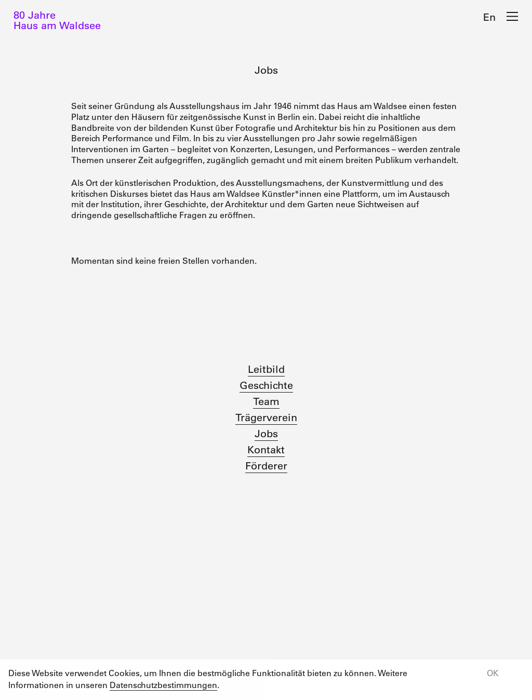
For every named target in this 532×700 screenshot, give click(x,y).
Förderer (266, 466)
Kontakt (266, 449)
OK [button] (493, 673)
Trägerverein (266, 417)
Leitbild (266, 369)
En (489, 17)
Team (266, 401)
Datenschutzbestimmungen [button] (163, 685)
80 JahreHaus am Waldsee (57, 20)
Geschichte (266, 385)
